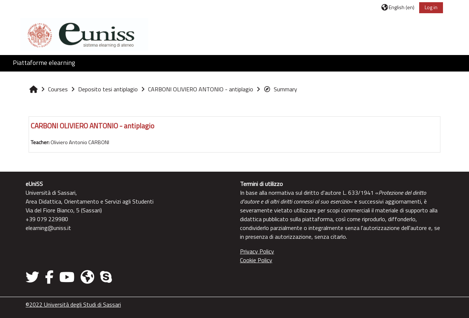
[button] (398, 7)
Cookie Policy (256, 260)
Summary (280, 89)
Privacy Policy (257, 251)
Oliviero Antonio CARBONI (80, 142)
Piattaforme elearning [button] (44, 62)
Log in (431, 7)
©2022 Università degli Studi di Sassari (73, 304)
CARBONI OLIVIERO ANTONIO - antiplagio (92, 125)
